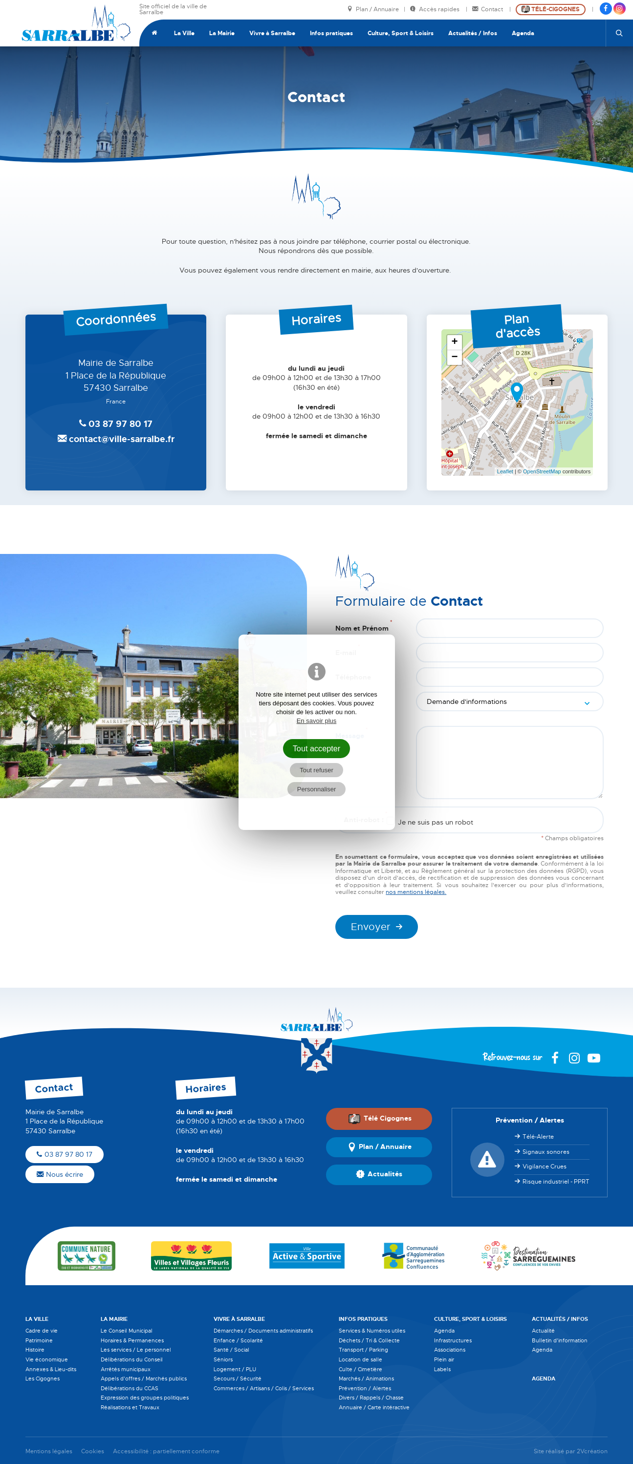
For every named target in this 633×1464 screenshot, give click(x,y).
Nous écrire (60, 1174)
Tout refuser (316, 770)
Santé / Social (231, 1349)
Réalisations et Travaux (130, 1407)
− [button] (455, 357)
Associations (449, 1349)
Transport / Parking (363, 1349)
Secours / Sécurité (238, 1378)
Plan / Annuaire (373, 9)
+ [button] (455, 342)
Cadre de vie (41, 1330)
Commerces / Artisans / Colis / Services (264, 1388)
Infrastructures (453, 1340)
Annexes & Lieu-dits (50, 1369)
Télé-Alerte (538, 1137)
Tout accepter (317, 748)
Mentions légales (48, 1451)
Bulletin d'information (560, 1340)
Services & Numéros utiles (372, 1330)
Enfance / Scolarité (238, 1340)
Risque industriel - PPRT (556, 1182)
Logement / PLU (235, 1369)
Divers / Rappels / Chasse (371, 1397)
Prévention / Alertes (365, 1388)
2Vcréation (592, 1451)
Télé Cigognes (380, 1119)
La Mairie (222, 33)
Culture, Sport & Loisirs (401, 33)
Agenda (523, 33)
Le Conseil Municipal (127, 1330)
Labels (442, 1369)
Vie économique (46, 1359)
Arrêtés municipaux (126, 1369)
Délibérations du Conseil (132, 1359)
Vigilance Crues (545, 1166)
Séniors (223, 1359)
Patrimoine (39, 1340)
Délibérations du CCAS (129, 1388)
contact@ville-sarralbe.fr (116, 439)
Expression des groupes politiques (145, 1397)
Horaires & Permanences (132, 1340)
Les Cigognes (42, 1378)
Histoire (34, 1349)
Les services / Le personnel (136, 1349)
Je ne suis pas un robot (430, 822)
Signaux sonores (546, 1152)
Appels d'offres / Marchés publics (144, 1378)
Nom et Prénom (363, 625)
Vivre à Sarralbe (272, 33)
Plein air (444, 1359)
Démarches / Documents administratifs (263, 1330)
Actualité (543, 1330)
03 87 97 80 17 (64, 1154)
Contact (488, 9)
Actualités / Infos (472, 33)
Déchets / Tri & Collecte (369, 1340)
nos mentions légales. (416, 892)
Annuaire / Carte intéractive (374, 1407)
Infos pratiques (331, 33)
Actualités (379, 1175)
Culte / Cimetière (360, 1369)
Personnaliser (316, 789)
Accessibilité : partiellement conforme (166, 1451)
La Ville (184, 33)
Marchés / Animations (366, 1378)
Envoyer (371, 927)
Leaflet (505, 471)
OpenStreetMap (542, 471)
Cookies (92, 1451)
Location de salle (360, 1359)
